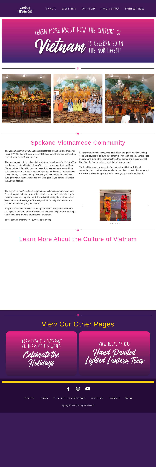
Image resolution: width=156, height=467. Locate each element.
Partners (97, 398)
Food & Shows (110, 9)
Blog (129, 398)
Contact (114, 398)
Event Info (69, 9)
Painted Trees (135, 9)
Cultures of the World (69, 398)
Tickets (51, 9)
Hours (44, 398)
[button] (5, 99)
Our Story (89, 9)
